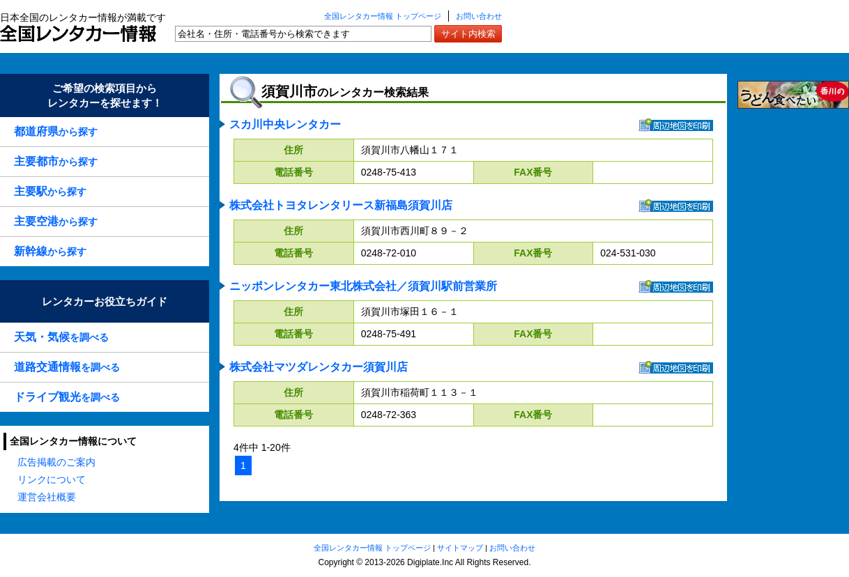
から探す (56, 131)
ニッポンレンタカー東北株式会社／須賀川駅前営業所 (363, 286)
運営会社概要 (46, 496)
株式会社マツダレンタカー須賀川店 (318, 367)
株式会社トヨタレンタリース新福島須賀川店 (340, 205)
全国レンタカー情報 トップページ (382, 16)
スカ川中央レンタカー (285, 124)
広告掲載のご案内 (56, 462)
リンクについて (51, 479)
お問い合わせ (479, 16)
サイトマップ (460, 548)
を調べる (61, 337)
